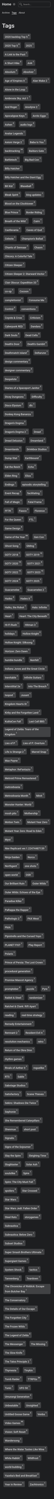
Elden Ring (12, 475)
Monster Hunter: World (19, 804)
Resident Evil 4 (34, 1032)
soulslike (11, 1173)
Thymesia (11, 1370)
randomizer (36, 997)
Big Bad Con (33, 159)
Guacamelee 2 (36, 589)
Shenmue (11, 1129)
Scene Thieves (36, 1094)
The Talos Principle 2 (18, 1361)
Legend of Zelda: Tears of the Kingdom (22, 732)
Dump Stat (12, 457)
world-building (14, 1466)
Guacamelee (13, 589)
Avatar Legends (15, 133)
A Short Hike (13, 63)
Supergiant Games (16, 1260)
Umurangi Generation (18, 1396)
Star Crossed (30, 1190)
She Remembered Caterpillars (23, 1120)
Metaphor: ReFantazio (18, 769)
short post (30, 1129)
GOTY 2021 (34, 563)
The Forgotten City (16, 1317)
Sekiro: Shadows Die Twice (21, 1102)
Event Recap (13, 493)
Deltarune (41, 352)
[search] (34, 4)
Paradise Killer (14, 900)
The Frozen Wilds (15, 1326)
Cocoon (25, 291)
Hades (9, 598)
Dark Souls (12, 335)
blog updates (34, 194)
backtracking (14, 150)
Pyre (45, 988)
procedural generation (18, 971)
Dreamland (38, 440)
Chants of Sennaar (16, 247)
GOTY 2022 (13, 572)
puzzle (31, 988)
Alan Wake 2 (41, 80)
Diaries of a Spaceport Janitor (23, 387)
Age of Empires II (15, 80)
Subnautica (12, 1225)
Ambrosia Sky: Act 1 (17, 98)
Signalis (10, 1137)
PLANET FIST (13, 944)
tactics (34, 1269)
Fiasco (23, 510)
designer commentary (18, 370)
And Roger (12, 106)
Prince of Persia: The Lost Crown (24, 962)
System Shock (14, 1269)
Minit (40, 795)
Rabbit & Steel (14, 997)
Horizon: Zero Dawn (17, 651)
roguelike (39, 1067)
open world (12, 874)
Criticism (36, 317)
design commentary (17, 361)
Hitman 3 (31, 624)
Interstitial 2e (13, 686)
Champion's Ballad (33, 238)
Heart (9, 616)
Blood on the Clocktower (20, 203)
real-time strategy (33, 1015)
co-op (9, 291)
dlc (31, 405)
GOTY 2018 (12, 554)
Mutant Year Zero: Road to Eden (24, 830)
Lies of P (11, 743)
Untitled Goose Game (18, 1414)
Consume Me (37, 300)
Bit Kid (9, 186)
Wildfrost (34, 1458)
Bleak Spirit (12, 194)
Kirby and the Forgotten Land (22, 712)
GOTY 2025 (33, 580)
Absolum (11, 71)
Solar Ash (32, 1164)
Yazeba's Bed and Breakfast (21, 1475)
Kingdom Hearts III (16, 703)
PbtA (8, 927)
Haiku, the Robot (15, 607)
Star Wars (11, 1199)
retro (41, 1041)
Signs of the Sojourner (18, 1146)
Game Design (13, 528)
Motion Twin (13, 822)
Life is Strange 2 (15, 751)
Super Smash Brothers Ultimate (24, 1252)
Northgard (11, 865)
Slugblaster (12, 1164)
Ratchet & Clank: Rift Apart (21, 1006)
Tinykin (29, 1370)
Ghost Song (12, 545)
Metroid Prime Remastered (21, 778)
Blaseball (27, 186)
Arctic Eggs (40, 115)
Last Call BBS (37, 721)
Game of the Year (16, 536)
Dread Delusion (14, 440)
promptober (12, 988)
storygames (32, 1217)
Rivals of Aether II (16, 1067)
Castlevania (12, 229)
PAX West (34, 918)
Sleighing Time (38, 1155)
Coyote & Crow (14, 317)
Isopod (10, 695)
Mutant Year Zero (38, 822)
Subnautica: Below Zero (19, 1234)
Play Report (36, 944)
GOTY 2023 (35, 572)
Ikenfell (35, 659)
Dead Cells (32, 335)
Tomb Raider (13, 1379)
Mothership (31, 813)
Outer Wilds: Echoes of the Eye (23, 892)
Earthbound (32, 457)
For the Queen (14, 519)
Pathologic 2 (13, 918)
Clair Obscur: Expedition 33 (21, 282)
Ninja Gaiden (13, 857)
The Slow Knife (14, 1352)
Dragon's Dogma (15, 422)
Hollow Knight (31, 633)
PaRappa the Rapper (17, 909)
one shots (31, 865)
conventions (29, 308)
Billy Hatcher (13, 168)
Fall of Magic (13, 501)
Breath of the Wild (16, 221)
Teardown (33, 1278)
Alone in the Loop (16, 89)
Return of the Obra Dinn (19, 1050)
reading (10, 1015)
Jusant (26, 695)
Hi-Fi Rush (12, 624)
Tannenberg (12, 1278)
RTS (8, 1076)
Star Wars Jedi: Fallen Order (22, 1208)
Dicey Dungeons (15, 396)
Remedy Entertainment (19, 1023)
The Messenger (15, 1343)
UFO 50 (24, 1387)
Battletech (11, 159)
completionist (13, 300)
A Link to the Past (16, 54)
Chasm (39, 247)
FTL (32, 519)
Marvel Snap (40, 751)
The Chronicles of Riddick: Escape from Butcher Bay (24, 1289)
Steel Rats (11, 1217)
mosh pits (11, 813)
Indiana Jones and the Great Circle (25, 668)
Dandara (36, 326)
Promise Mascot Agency (20, 979)
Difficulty (38, 396)
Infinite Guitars (33, 677)
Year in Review (14, 1484)
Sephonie (11, 1111)
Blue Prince (12, 212)
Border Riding (35, 212)
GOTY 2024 (12, 580)
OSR (29, 874)
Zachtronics (37, 1484)
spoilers (10, 1190)
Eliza (28, 475)
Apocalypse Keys (15, 115)
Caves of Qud (35, 229)
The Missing (39, 1343)
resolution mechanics (18, 1041)
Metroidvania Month (17, 795)
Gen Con (40, 536)
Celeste (10, 238)
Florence (40, 510)
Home (6, 4)
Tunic (9, 1387)
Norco (32, 857)
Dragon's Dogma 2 (16, 431)
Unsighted (32, 1405)
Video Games (14, 1422)
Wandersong (13, 1440)
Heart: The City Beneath (34, 616)
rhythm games (14, 1058)
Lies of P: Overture (34, 743)
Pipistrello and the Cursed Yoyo (24, 936)
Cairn (37, 221)
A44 (31, 63)
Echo (32, 466)
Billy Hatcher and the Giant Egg (23, 177)
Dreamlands (12, 449)
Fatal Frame (35, 501)
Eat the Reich (13, 466)
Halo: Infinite (40, 607)
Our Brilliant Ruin (15, 883)
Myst (8, 839)
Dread (38, 431)
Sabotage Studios (16, 1085)
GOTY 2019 (34, 554)
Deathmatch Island (16, 352)
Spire (27, 1173)
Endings (10, 484)
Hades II (26, 598)
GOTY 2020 (13, 563)
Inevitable (11, 677)
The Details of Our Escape (20, 1308)
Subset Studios (14, 1243)
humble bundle (14, 659)
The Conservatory (16, 1300)
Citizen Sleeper (14, 264)
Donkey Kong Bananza (18, 414)
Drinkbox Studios (37, 449)
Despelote (11, 379)
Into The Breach (38, 686)
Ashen (9, 124)
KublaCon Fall (13, 721)
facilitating (34, 493)
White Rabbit (13, 1458)
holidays (10, 633)
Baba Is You (37, 142)
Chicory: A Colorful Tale (19, 256)
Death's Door (13, 343)
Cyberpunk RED (14, 326)
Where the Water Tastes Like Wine (25, 1449)
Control (10, 308)
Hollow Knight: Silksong (19, 642)
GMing (31, 545)
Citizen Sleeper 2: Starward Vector (25, 273)
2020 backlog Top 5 (17, 36)
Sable (22, 1076)
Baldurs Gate (37, 150)
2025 (30, 45)
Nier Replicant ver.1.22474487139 (25, 848)
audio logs (27, 124)
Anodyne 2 (32, 106)
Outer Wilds (40, 883)
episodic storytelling (34, 484)
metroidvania (13, 786)
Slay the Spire (13, 1155)
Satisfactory (13, 1094)
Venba (42, 1414)
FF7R (9, 510)
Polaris (10, 953)
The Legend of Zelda (17, 1335)
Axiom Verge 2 (14, 142)
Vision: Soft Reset (16, 1431)
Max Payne (12, 760)
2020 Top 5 (12, 45)
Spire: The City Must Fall (20, 1181)
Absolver (29, 71)
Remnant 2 (12, 1032)
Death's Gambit (37, 343)
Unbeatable (12, 1405)
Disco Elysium (14, 405)
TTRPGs (34, 1379)
